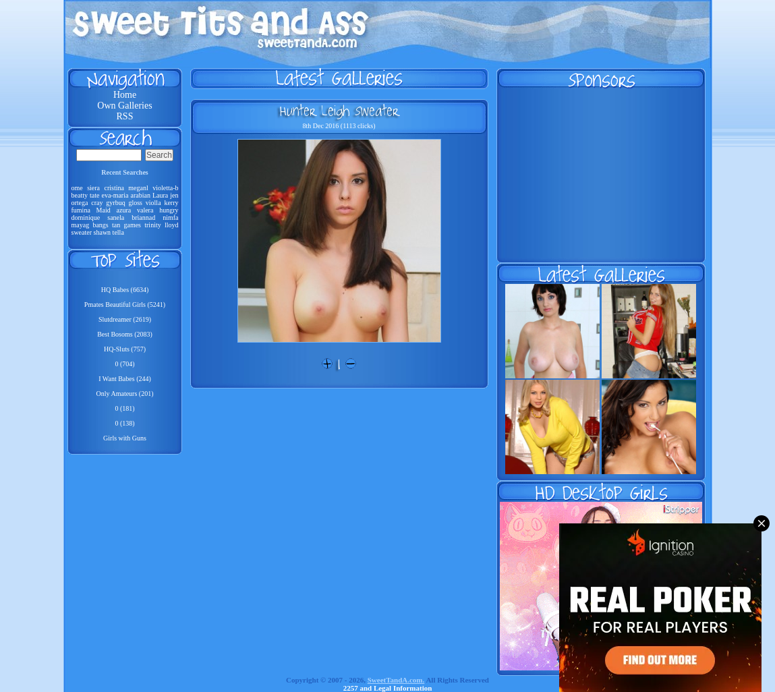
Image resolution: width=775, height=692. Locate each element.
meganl (138, 188)
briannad (143, 217)
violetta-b (165, 188)
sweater (81, 232)
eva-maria (114, 195)
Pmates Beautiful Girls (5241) (124, 304)
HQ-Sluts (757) (125, 349)
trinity (152, 225)
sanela (115, 217)
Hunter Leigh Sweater (339, 111)
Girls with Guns (124, 438)
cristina (113, 188)
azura (124, 210)
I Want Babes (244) (124, 378)
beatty (79, 195)
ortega (79, 202)
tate (94, 195)
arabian (140, 195)
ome (77, 188)
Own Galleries (124, 105)
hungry (168, 210)
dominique (86, 217)
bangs (100, 225)
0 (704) (124, 364)
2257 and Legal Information (387, 688)
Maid (103, 210)
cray (97, 202)
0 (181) (124, 408)
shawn (102, 232)
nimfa (170, 217)
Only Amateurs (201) (125, 393)
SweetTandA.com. (396, 680)
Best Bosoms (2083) (124, 334)
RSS (125, 116)
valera (145, 210)
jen (174, 195)
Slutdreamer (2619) (124, 319)
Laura (160, 195)
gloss (135, 202)
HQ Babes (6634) (125, 289)
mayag (80, 225)
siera (93, 188)
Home (124, 95)
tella (118, 232)
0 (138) (124, 423)
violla (153, 202)
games (132, 225)
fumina (80, 210)
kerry (171, 202)
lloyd (172, 225)
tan (116, 225)
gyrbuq (115, 202)
